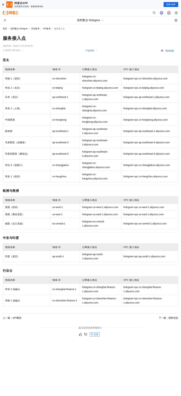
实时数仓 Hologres (19, 28)
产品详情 (90, 50)
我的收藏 (169, 51)
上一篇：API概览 (12, 317)
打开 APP (170, 4)
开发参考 (35, 28)
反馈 (94, 334)
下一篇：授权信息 (168, 317)
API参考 (46, 28)
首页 (5, 28)
